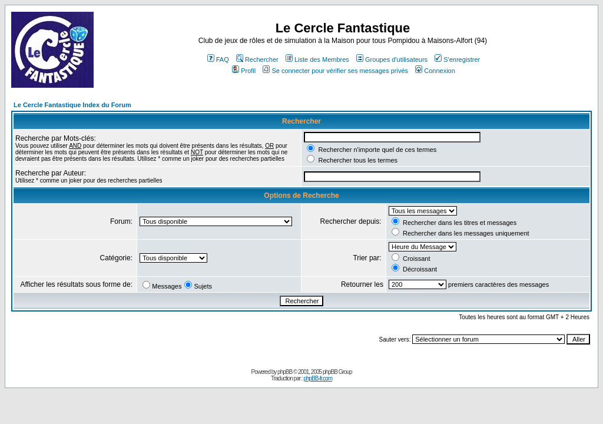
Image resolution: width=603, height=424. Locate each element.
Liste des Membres (317, 59)
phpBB (284, 372)
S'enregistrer (457, 59)
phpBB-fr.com (317, 378)
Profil (244, 70)
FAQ (218, 59)
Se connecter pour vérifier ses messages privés (335, 70)
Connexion (435, 70)
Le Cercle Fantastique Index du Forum (72, 104)
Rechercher (257, 59)
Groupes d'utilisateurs (392, 59)
